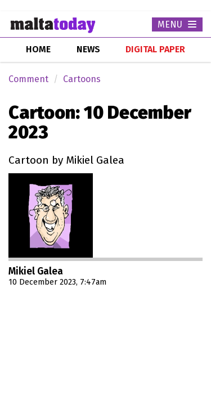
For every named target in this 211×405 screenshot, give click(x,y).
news (88, 49)
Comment (28, 79)
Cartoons (82, 79)
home (38, 49)
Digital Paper (155, 49)
